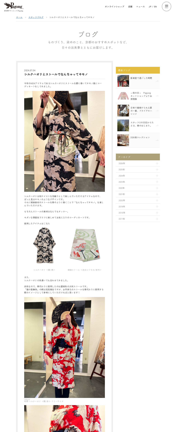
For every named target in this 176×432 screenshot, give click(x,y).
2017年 (122, 218)
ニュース (140, 6)
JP (150, 6)
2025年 (122, 169)
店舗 (130, 6)
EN (155, 6)
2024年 (122, 175)
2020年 (122, 200)
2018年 (122, 212)
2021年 (122, 194)
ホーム (19, 17)
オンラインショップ (114, 6)
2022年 (122, 187)
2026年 (122, 163)
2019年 (122, 206)
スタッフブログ (36, 17)
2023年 (122, 181)
